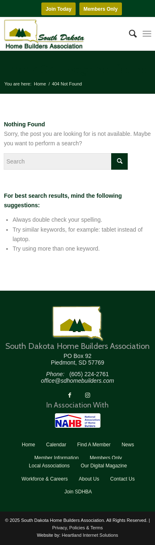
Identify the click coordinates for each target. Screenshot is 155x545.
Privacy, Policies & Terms (77, 527)
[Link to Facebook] (69, 395)
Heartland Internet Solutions (90, 535)
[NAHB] (77, 420)
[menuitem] (129, 33)
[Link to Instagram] (87, 395)
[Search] (129, 33)
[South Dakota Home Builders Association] (63, 33)
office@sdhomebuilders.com (77, 380)
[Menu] (147, 34)
